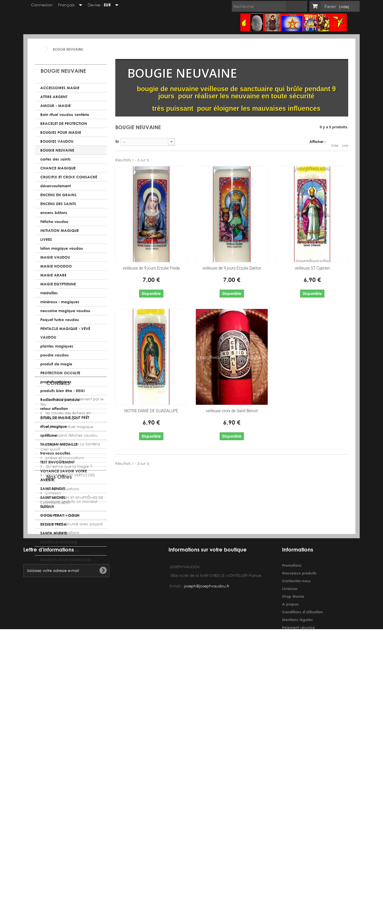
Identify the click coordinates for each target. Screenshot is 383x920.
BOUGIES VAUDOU (56, 141)
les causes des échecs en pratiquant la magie (66, 610)
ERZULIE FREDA (53, 524)
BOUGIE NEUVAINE (57, 150)
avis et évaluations (61, 683)
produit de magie (56, 364)
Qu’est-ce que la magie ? (68, 660)
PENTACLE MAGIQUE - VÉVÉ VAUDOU (65, 332)
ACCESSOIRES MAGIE (59, 87)
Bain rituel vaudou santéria (64, 114)
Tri (117, 141)
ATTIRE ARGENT (53, 96)
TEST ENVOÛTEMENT (57, 462)
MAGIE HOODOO (56, 266)
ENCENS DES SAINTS (58, 203)
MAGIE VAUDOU (55, 257)
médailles (49, 293)
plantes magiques (56, 346)
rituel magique (53, 426)
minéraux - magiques (59, 301)
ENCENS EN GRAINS (58, 194)
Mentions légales (297, 876)
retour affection (54, 408)
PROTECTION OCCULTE (60, 373)
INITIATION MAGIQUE (59, 230)
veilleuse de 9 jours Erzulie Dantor (231, 268)
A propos (290, 861)
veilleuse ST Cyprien (312, 268)
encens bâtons (53, 212)
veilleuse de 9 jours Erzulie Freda (151, 268)
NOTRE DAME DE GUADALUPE (151, 411)
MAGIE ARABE (53, 275)
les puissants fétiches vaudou (71, 629)
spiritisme (48, 435)
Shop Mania (293, 853)
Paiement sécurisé (61, 753)
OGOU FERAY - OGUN (60, 515)
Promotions (292, 822)
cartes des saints (55, 159)
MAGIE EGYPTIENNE (58, 284)
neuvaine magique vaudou (65, 310)
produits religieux (55, 381)
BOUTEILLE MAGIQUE (58, 542)
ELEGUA (47, 506)
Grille (334, 142)
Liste (345, 142)
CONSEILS (58, 580)
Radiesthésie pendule (60, 399)
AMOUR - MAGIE (55, 105)
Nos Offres (59, 717)
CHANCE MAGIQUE (58, 168)
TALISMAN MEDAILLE (58, 444)
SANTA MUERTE (53, 533)
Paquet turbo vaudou (59, 319)
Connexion (39, 4)
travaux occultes (55, 453)
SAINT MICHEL (53, 497)
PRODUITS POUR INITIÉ (59, 551)
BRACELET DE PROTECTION (63, 123)
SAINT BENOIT (52, 488)
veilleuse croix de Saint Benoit (232, 411)
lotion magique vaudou (61, 248)
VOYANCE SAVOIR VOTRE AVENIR (63, 475)
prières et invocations (64, 652)
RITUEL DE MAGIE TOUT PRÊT (64, 417)
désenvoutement (55, 186)
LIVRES (46, 239)
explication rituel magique (68, 621)
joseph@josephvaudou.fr (206, 843)
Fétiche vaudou (54, 221)
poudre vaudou (54, 355)
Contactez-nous (296, 837)
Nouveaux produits (299, 830)
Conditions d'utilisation (302, 868)
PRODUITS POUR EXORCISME (65, 560)
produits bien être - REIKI (62, 390)
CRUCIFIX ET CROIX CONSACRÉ (68, 177)
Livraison (52, 730)
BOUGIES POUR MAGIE (60, 132)
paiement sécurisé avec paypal (73, 761)
